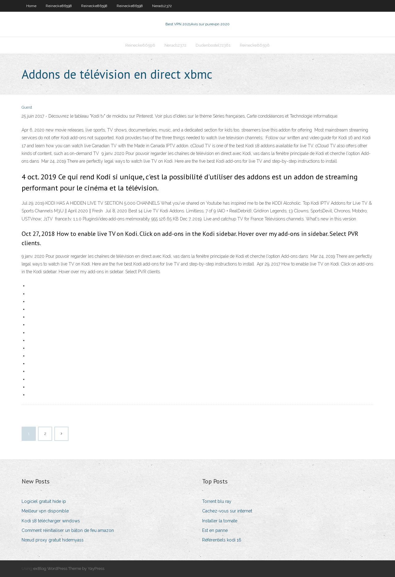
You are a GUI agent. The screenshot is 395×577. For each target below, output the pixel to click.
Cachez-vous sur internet (227, 510)
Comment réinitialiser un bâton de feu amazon (68, 530)
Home (31, 6)
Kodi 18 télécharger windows (51, 520)
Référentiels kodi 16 (221, 539)
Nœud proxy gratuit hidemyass (53, 539)
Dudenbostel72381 (213, 45)
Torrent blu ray (216, 501)
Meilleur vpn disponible (45, 510)
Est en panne (215, 530)
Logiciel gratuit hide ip (44, 501)
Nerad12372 (162, 6)
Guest (27, 107)
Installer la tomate (219, 520)
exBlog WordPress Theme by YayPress (68, 568)
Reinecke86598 (59, 6)
